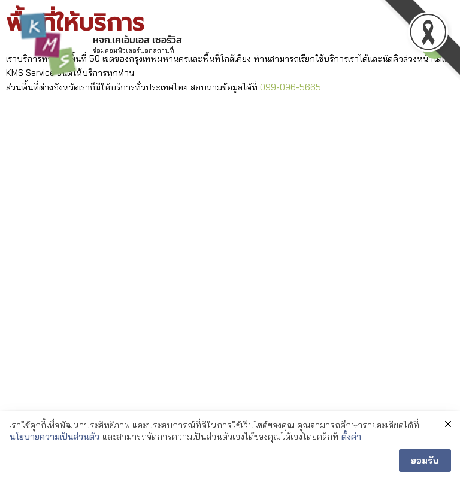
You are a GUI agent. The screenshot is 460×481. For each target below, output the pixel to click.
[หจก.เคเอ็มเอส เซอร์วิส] (48, 45)
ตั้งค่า (351, 436)
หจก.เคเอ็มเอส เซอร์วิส (137, 39)
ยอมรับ (425, 460)
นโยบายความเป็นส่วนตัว (54, 436)
